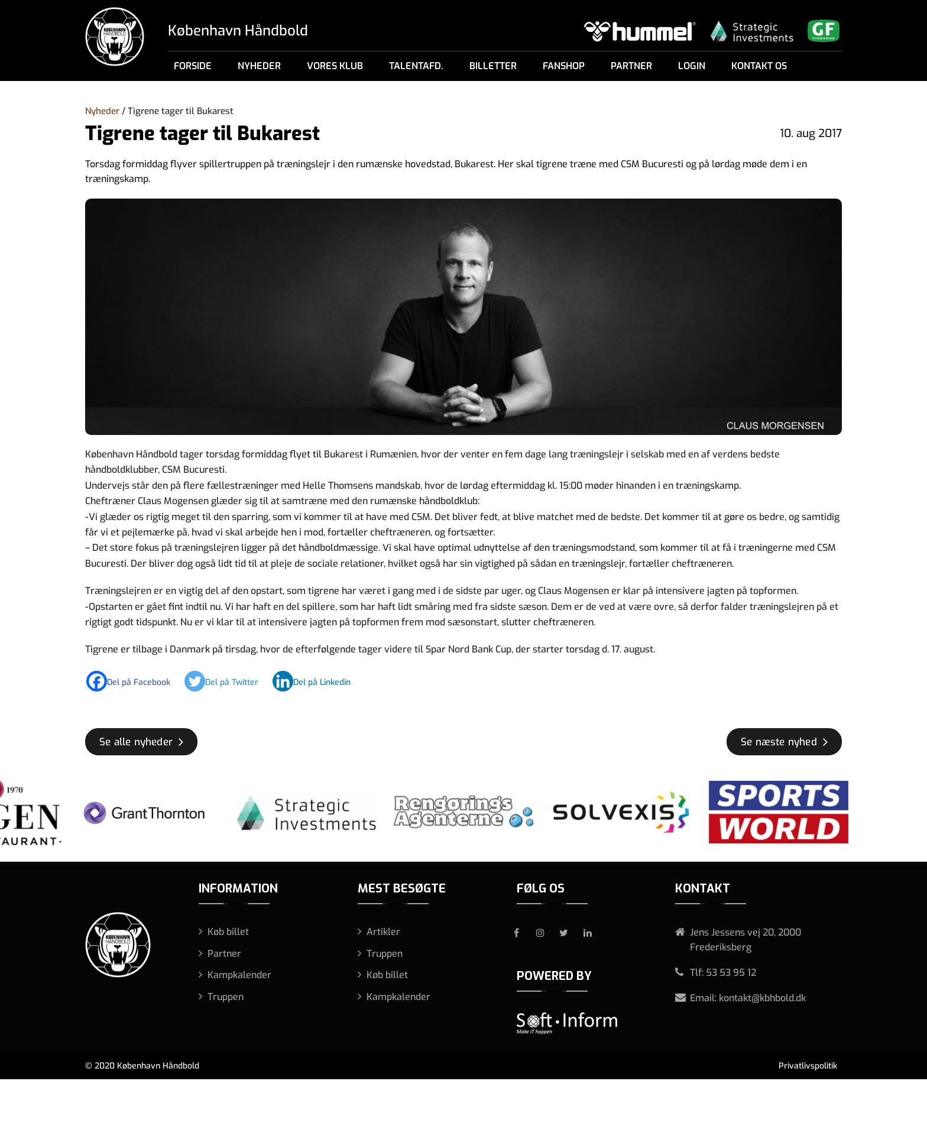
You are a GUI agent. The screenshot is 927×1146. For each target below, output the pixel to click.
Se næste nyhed (779, 742)
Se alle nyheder (136, 742)
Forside (193, 66)
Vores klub (335, 66)
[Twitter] (227, 681)
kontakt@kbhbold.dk (762, 998)
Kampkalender (239, 975)
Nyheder (259, 66)
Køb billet (228, 932)
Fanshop (564, 66)
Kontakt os (759, 66)
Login (691, 66)
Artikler (383, 932)
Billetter (493, 66)
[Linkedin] (317, 681)
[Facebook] (134, 681)
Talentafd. (416, 66)
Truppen (226, 997)
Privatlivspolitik (808, 1066)
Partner (631, 66)
